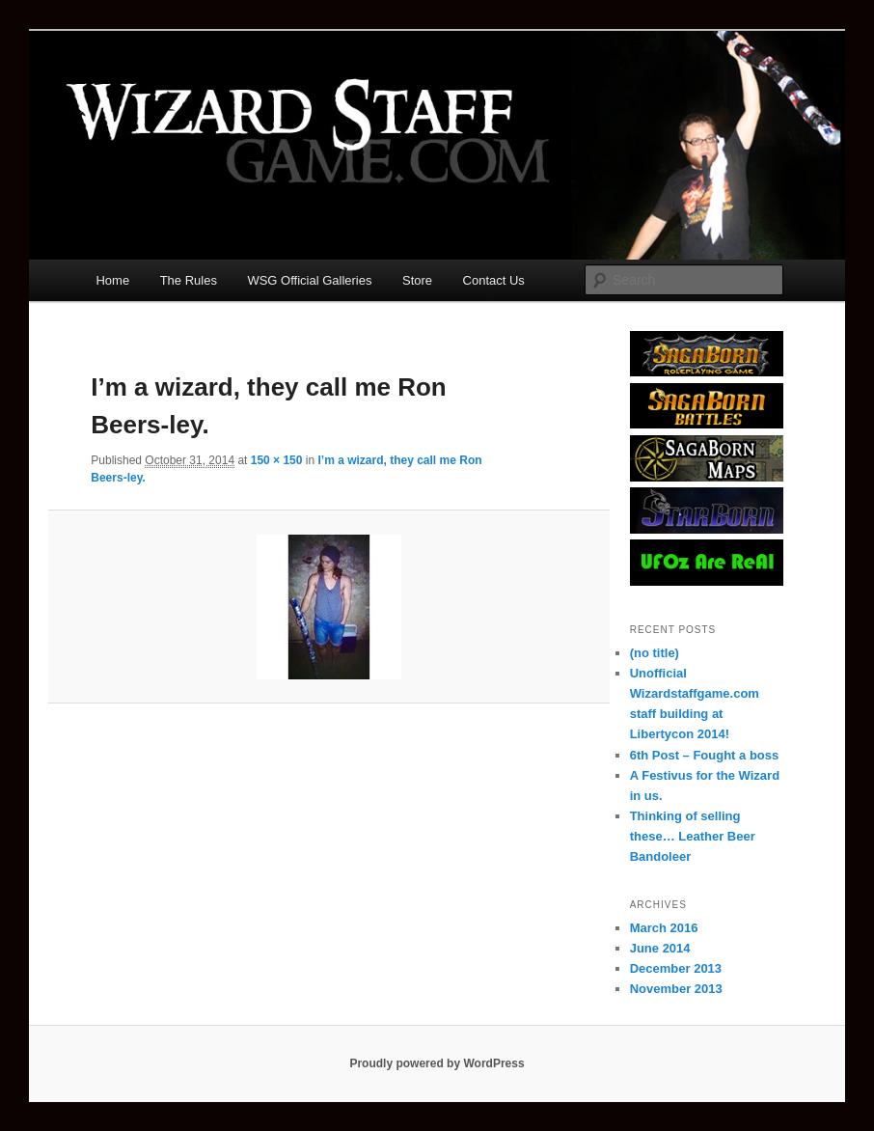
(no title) (654, 653)
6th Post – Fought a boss (704, 755)
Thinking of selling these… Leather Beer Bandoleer (692, 836)
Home (112, 280)
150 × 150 (277, 460)
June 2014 (660, 948)
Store (417, 280)
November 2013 (676, 988)
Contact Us (494, 280)
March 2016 (664, 928)
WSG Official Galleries (309, 280)
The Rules (188, 280)
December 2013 (676, 968)
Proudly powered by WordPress (436, 1063)
